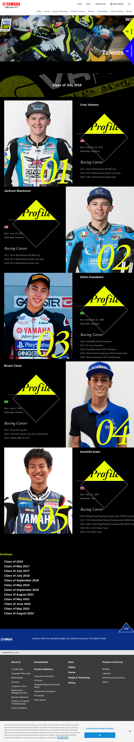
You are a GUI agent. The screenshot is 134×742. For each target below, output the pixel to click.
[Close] (130, 733)
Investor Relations (117, 11)
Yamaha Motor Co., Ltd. (10, 652)
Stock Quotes (40, 700)
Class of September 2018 (21, 580)
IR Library (38, 680)
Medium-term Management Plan (19, 691)
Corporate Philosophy (20, 673)
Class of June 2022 (17, 604)
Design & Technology (79, 677)
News (88, 4)
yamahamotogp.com (60, 638)
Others (105, 682)
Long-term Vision (18, 686)
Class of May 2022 (16, 599)
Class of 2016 (13, 561)
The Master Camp (97, 638)
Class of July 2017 (17, 571)
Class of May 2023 (16, 608)
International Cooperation (113, 678)
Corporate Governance (44, 676)
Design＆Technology (60, 11)
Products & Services (77, 11)
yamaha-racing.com (79, 638)
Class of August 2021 (19, 594)
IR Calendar (39, 695)
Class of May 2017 (16, 566)
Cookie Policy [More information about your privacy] (63, 740)
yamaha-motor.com (41, 638)
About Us (91, 11)
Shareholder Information (44, 691)
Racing (128, 11)
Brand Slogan (17, 678)
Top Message (17, 669)
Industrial (106, 673)
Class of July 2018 (17, 575)
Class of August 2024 (19, 613)
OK (100, 737)
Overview (15, 682)
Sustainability (102, 11)
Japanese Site (100, 4)
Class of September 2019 (21, 589)
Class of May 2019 (16, 585)
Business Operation (19, 697)
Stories (47, 11)
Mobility (106, 669)
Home (79, 4)
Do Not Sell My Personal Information (100, 730)
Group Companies (19, 708)
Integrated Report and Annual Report (46, 685)
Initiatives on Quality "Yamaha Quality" (20, 702)
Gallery (39, 11)
